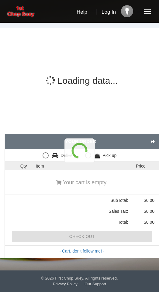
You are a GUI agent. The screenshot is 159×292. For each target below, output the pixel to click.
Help (82, 12)
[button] (152, 141)
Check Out (82, 236)
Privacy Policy (65, 284)
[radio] (61, 155)
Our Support (95, 284)
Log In (109, 12)
